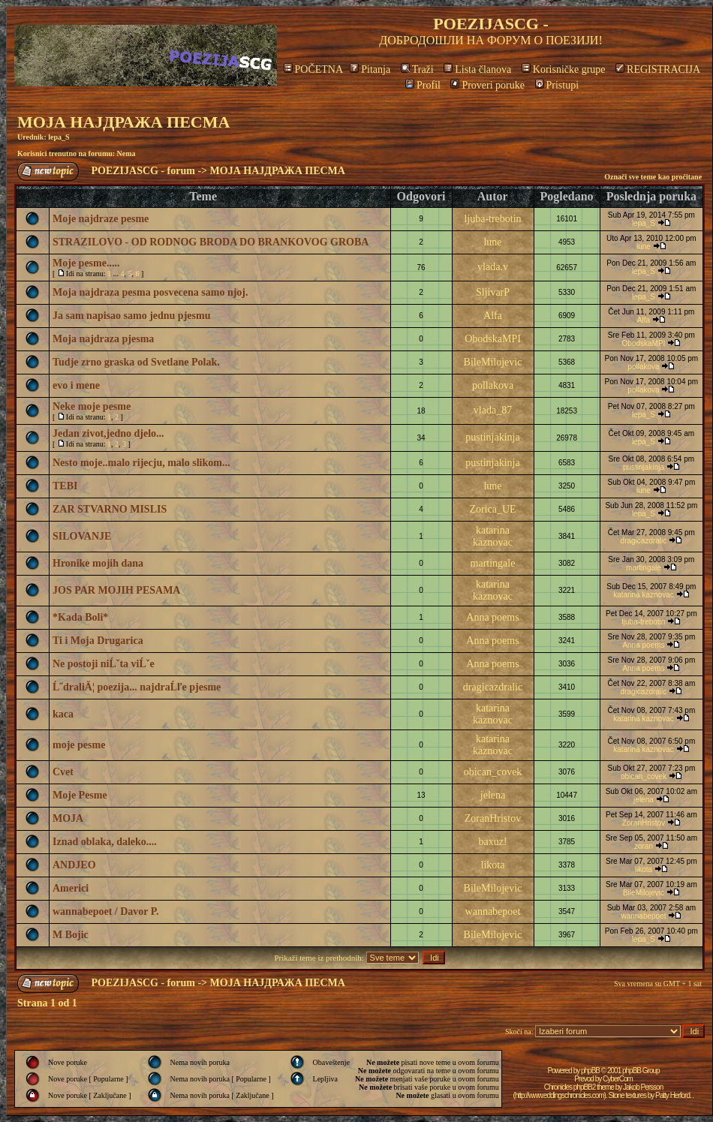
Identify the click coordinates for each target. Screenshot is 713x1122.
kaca (63, 714)
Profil (423, 85)
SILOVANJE (82, 536)
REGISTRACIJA (657, 69)
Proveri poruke (487, 85)
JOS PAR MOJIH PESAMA (116, 590)
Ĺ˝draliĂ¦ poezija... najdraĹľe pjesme (137, 687)
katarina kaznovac (493, 536)
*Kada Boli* (80, 617)
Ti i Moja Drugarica (98, 640)
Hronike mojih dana (98, 563)
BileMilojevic (493, 362)
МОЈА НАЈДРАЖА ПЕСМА (123, 122)
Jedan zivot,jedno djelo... (108, 433)
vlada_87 (493, 410)
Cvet (63, 772)
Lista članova (477, 69)
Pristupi (557, 85)
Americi (71, 888)
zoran (643, 846)
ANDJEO (74, 865)
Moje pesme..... (86, 263)
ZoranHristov (493, 818)
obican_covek (493, 772)
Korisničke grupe (564, 69)
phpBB (590, 1070)
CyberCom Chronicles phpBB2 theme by (588, 1083)
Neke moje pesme (92, 406)
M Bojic (71, 934)
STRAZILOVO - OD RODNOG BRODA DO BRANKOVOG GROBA (211, 242)
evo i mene (76, 385)
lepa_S (58, 137)
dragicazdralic (644, 541)
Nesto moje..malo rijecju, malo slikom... (141, 462)
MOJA (68, 818)
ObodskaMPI (493, 338)
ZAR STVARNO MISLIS (110, 509)
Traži (417, 69)
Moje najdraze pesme (101, 218)
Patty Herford (672, 1095)
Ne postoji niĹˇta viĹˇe (104, 663)
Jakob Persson (643, 1087)
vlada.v (492, 266)
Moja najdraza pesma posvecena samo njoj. (150, 292)
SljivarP (493, 292)
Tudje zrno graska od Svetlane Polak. (136, 362)
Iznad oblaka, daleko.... (105, 841)
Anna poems (492, 617)
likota (493, 865)
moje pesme (79, 745)
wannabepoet (493, 911)
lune (492, 242)
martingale (493, 563)
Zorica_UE (492, 509)
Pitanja (370, 69)
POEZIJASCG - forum (143, 170)
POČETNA (313, 69)
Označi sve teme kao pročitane (653, 177)
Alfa (492, 315)
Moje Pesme (80, 795)
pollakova (643, 366)
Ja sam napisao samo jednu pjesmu (131, 315)
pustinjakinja (492, 437)
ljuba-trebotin (492, 218)
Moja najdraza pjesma (103, 338)
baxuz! (492, 841)
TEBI (65, 486)
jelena (492, 795)
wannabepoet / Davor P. (106, 911)
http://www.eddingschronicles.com (559, 1095)
